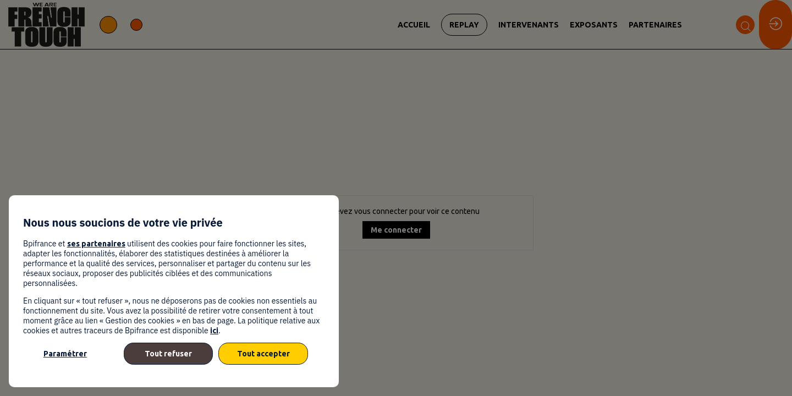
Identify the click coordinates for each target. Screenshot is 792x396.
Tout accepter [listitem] (263, 353)
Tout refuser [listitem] (168, 353)
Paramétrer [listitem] (65, 353)
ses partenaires (96, 243)
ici (214, 330)
